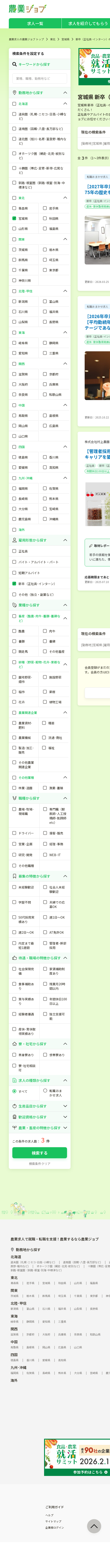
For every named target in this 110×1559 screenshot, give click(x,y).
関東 (14, 1290)
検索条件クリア (39, 1163)
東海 (14, 1316)
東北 (52, 39)
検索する (40, 1153)
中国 (14, 1341)
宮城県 (65, 39)
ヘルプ (49, 1515)
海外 (14, 1380)
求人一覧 (35, 23)
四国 (14, 1354)
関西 (14, 1329)
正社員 (90, 465)
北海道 (16, 1256)
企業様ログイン (54, 1527)
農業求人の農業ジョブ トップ (26, 39)
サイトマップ (53, 1521)
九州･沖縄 (18, 1367)
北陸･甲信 (18, 1303)
